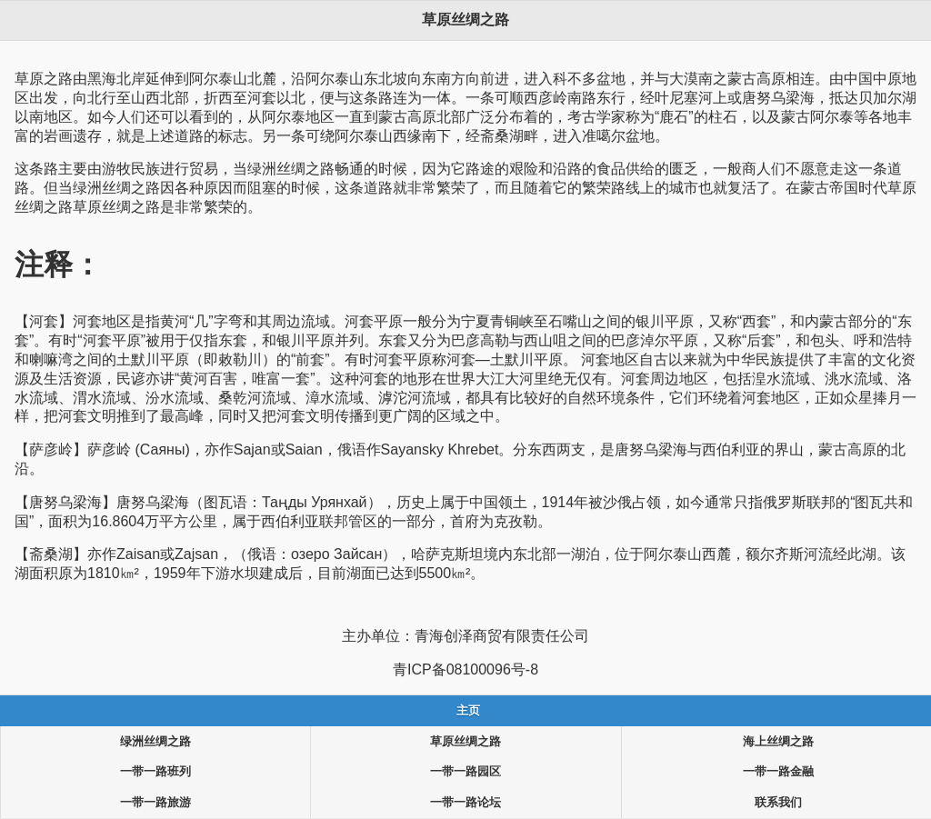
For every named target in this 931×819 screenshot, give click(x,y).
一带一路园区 (465, 771)
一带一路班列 (155, 771)
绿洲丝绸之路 (155, 741)
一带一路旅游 (155, 802)
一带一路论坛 (465, 802)
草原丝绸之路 (465, 741)
